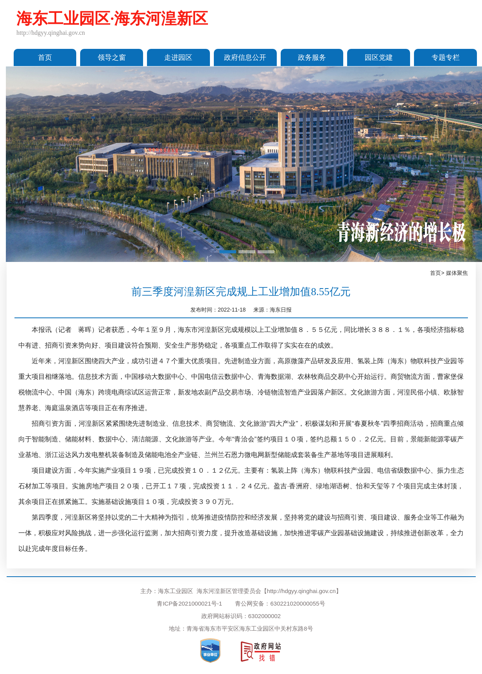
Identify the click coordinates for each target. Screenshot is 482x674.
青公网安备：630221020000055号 (280, 603)
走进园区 (178, 57)
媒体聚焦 (457, 273)
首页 (45, 57)
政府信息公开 (245, 57)
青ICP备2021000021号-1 (189, 603)
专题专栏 (446, 57)
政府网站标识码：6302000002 (241, 616)
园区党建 (379, 57)
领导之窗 (112, 57)
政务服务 (312, 57)
